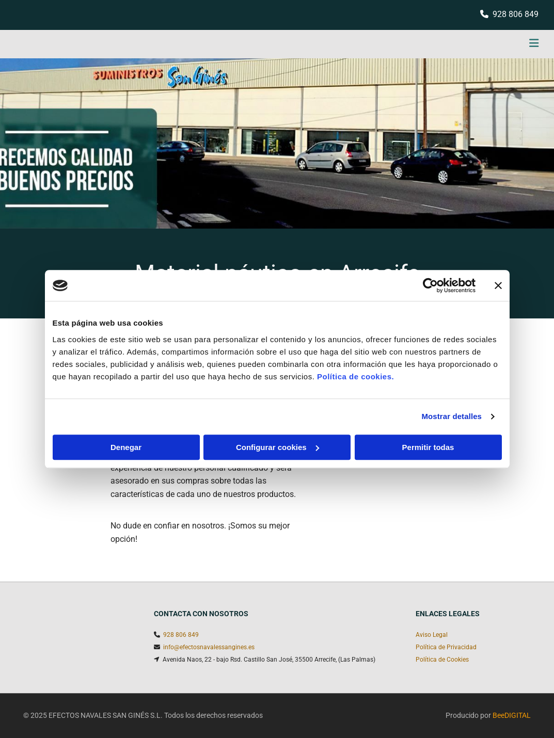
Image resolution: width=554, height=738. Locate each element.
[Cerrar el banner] (498, 285)
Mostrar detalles (451, 416)
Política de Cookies (442, 659)
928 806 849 (516, 14)
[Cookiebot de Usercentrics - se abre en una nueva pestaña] (430, 285)
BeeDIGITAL (512, 715)
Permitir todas (428, 447)
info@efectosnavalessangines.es (209, 647)
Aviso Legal (432, 634)
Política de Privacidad (446, 647)
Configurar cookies (277, 447)
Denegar (125, 447)
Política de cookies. (355, 376)
